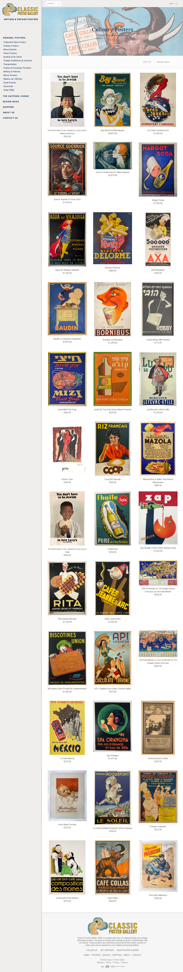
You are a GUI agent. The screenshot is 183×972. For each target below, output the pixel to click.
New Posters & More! (128, 950)
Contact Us (10, 118)
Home (86, 955)
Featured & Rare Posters (14, 42)
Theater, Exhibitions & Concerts (17, 60)
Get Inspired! (107, 950)
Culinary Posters (11, 46)
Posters (96, 955)
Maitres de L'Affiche (12, 79)
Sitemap (100, 962)
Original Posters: (14, 38)
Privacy (116, 962)
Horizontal (8, 86)
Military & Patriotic (11, 71)
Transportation (10, 64)
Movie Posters (10, 75)
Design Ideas (11, 101)
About (127, 955)
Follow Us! (91, 950)
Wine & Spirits (10, 49)
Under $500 (8, 90)
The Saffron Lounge (16, 96)
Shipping (8, 107)
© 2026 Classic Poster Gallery (112, 960)
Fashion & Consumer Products (17, 68)
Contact (137, 955)
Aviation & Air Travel (12, 57)
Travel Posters (10, 53)
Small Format (9, 82)
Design (106, 955)
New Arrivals (11, 26)
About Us (9, 112)
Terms (108, 962)
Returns (125, 962)
